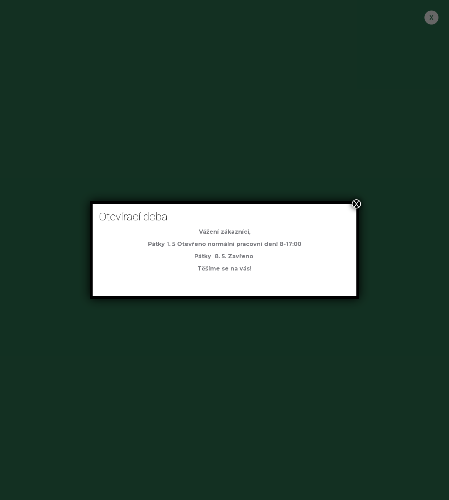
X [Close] (356, 203)
